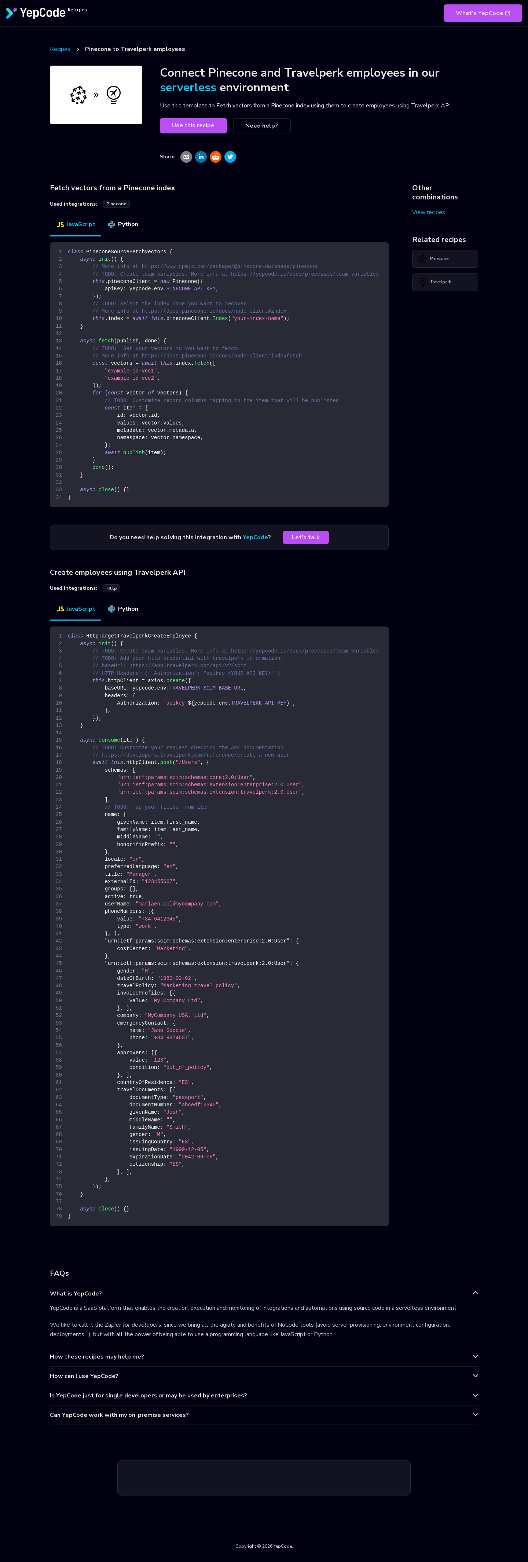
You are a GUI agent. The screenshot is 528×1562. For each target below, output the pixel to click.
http (111, 588)
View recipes (428, 212)
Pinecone (433, 258)
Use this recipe (193, 125)
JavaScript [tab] (75, 224)
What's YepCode (483, 13)
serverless (188, 87)
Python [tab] (122, 224)
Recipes (60, 49)
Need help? (261, 126)
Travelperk (434, 282)
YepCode (255, 537)
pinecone (116, 204)
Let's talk (306, 537)
